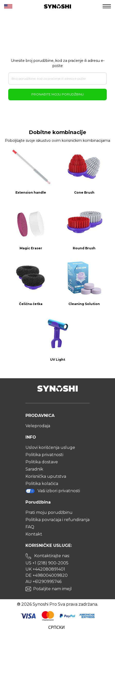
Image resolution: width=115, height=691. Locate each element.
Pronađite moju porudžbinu (57, 94)
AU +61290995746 (43, 581)
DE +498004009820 (46, 575)
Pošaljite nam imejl (52, 588)
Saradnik (34, 469)
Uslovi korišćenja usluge (50, 447)
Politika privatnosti (44, 454)
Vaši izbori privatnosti (52, 490)
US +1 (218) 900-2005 (46, 563)
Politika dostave (41, 461)
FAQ (29, 526)
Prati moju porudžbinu (49, 512)
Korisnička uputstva (45, 476)
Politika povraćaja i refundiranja (57, 519)
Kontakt (33, 534)
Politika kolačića (41, 483)
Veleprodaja (37, 425)
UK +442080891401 (45, 569)
